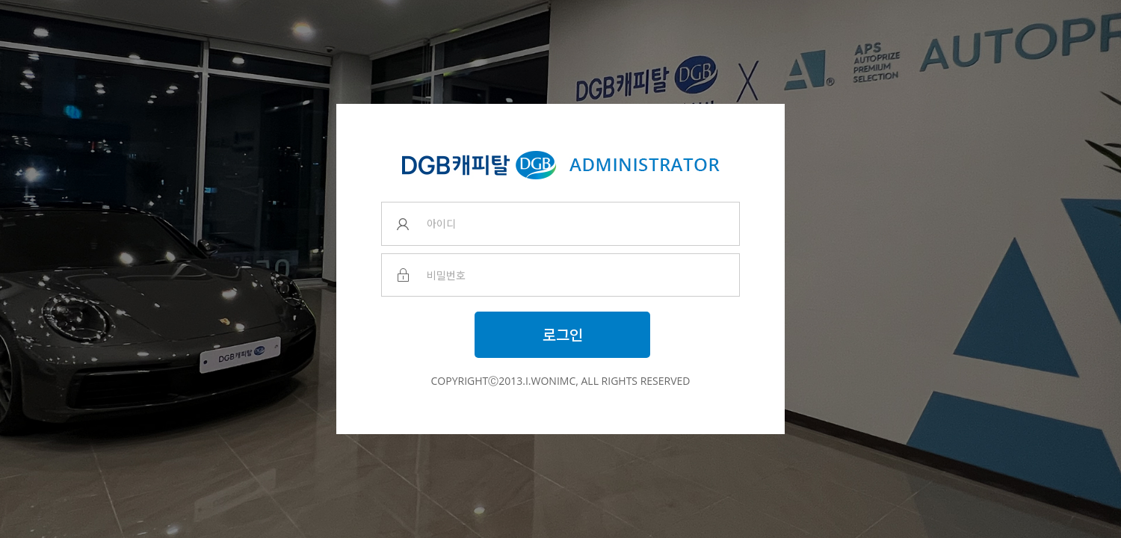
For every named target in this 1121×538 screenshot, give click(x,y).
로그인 (563, 334)
